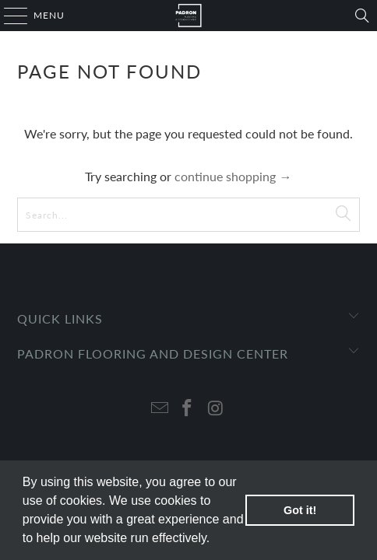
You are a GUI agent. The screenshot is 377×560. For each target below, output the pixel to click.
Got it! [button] (300, 510)
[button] (215, 539)
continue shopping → (232, 176)
